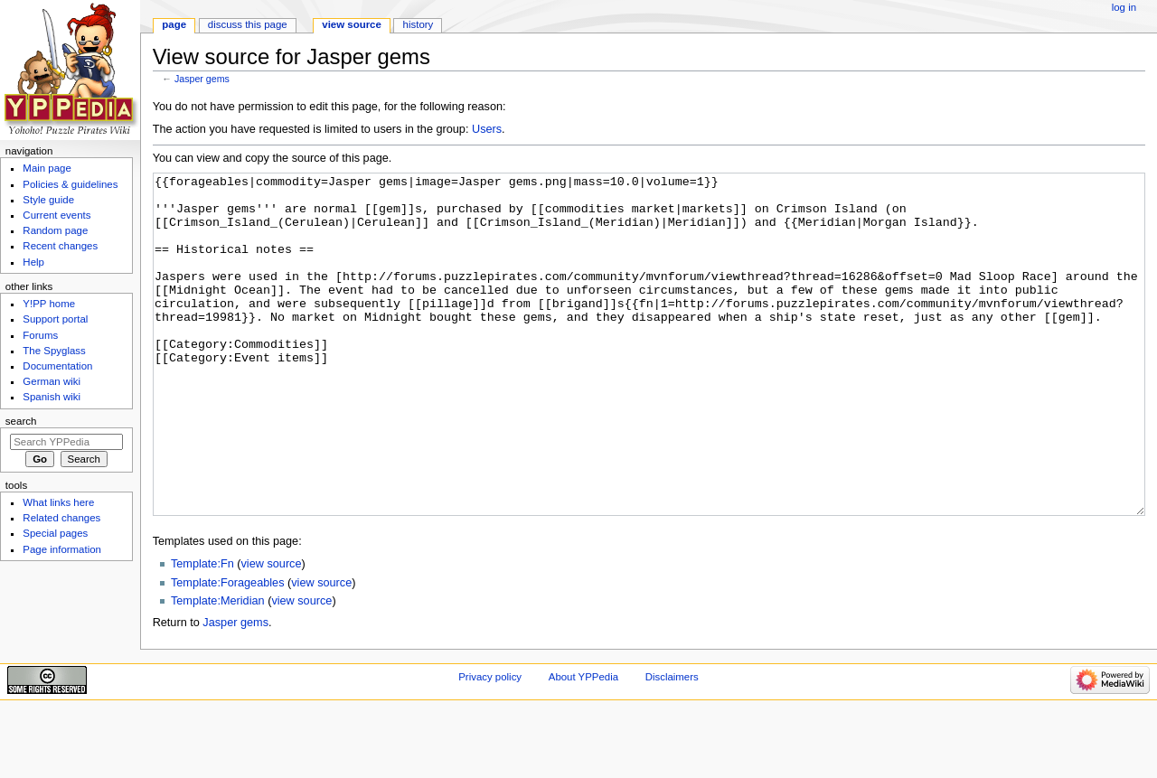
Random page (55, 230)
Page (174, 24)
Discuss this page (247, 24)
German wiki (51, 381)
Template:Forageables (228, 650)
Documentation (57, 366)
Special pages (55, 533)
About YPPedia (583, 744)
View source (351, 24)
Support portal (55, 319)
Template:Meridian (218, 668)
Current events (56, 215)
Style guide (48, 199)
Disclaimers (672, 744)
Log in (1124, 7)
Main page (47, 168)
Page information (62, 549)
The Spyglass (54, 350)
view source (271, 631)
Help (33, 262)
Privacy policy (490, 744)
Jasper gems (202, 78)
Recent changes (60, 245)
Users (487, 129)
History (418, 24)
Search (21, 421)
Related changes (61, 517)
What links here (58, 502)
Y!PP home (49, 303)
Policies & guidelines (70, 184)
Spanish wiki (51, 396)
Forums (40, 335)
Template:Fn (202, 631)
